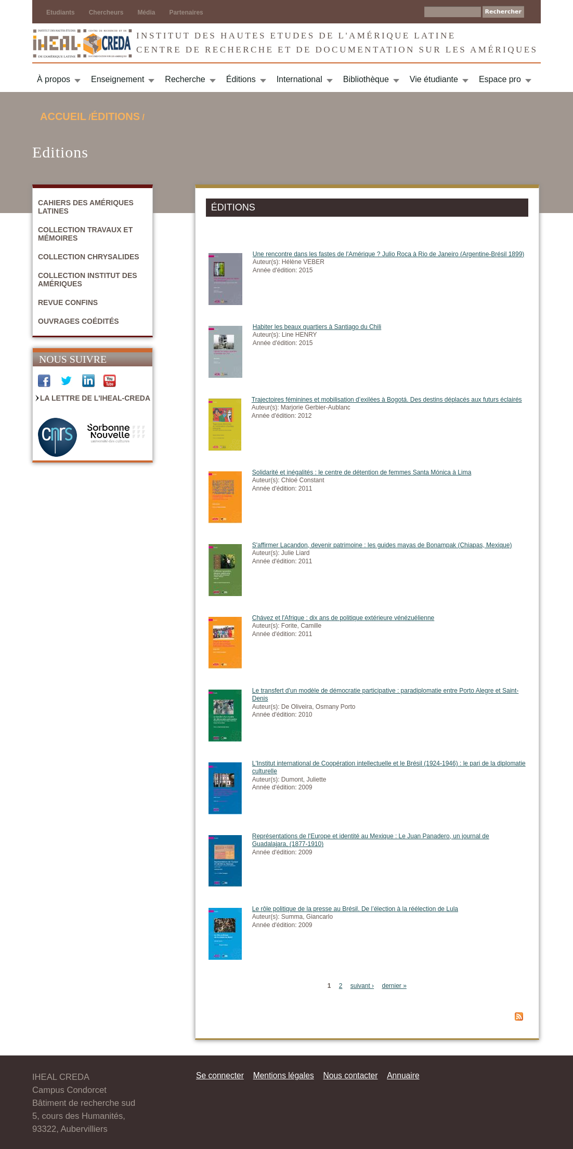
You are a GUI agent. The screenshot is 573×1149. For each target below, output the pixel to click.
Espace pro (500, 79)
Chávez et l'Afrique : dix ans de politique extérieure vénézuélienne (343, 618)
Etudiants (60, 12)
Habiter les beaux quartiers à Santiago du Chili (317, 327)
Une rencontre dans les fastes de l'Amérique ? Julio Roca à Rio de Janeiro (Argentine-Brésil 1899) (389, 254)
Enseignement (117, 79)
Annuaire (403, 1075)
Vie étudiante (434, 79)
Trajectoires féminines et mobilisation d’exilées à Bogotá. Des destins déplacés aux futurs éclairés (387, 399)
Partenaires (186, 12)
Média (146, 12)
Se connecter (220, 1075)
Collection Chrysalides (88, 257)
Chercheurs (106, 12)
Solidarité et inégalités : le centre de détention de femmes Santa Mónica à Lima (362, 472)
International (299, 79)
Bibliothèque (366, 79)
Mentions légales (283, 1075)
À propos (53, 79)
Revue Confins (68, 302)
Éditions (241, 79)
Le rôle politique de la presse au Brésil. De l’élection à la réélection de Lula (355, 909)
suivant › (362, 985)
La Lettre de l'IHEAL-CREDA (95, 398)
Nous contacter (350, 1075)
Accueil (63, 116)
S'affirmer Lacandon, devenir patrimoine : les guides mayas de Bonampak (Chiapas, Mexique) (382, 545)
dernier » (394, 985)
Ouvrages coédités (78, 321)
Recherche (185, 79)
